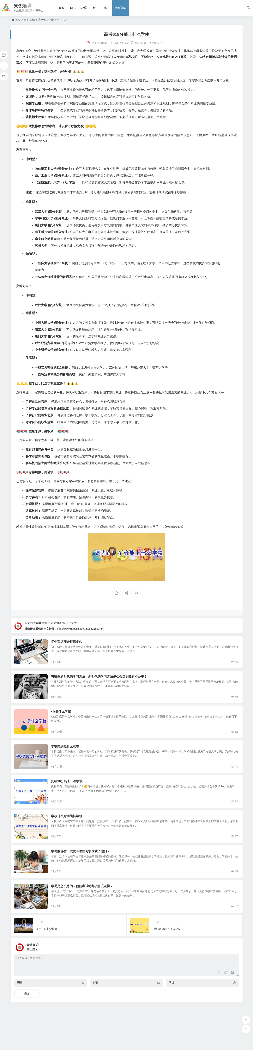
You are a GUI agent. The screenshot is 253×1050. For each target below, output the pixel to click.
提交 (27, 1025)
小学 (87, 7)
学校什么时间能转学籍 (72, 836)
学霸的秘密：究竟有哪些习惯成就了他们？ (86, 875)
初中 (98, 7)
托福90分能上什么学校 (72, 797)
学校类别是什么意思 (71, 758)
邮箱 (95, 1014)
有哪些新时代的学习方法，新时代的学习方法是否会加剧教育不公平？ (105, 680)
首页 (64, 7)
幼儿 (76, 7)
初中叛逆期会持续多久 (72, 641)
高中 (109, 7)
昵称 (20, 1014)
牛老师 (37, 622)
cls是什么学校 (67, 719)
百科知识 (123, 7)
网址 (171, 1014)
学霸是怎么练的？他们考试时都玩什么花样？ (88, 914)
